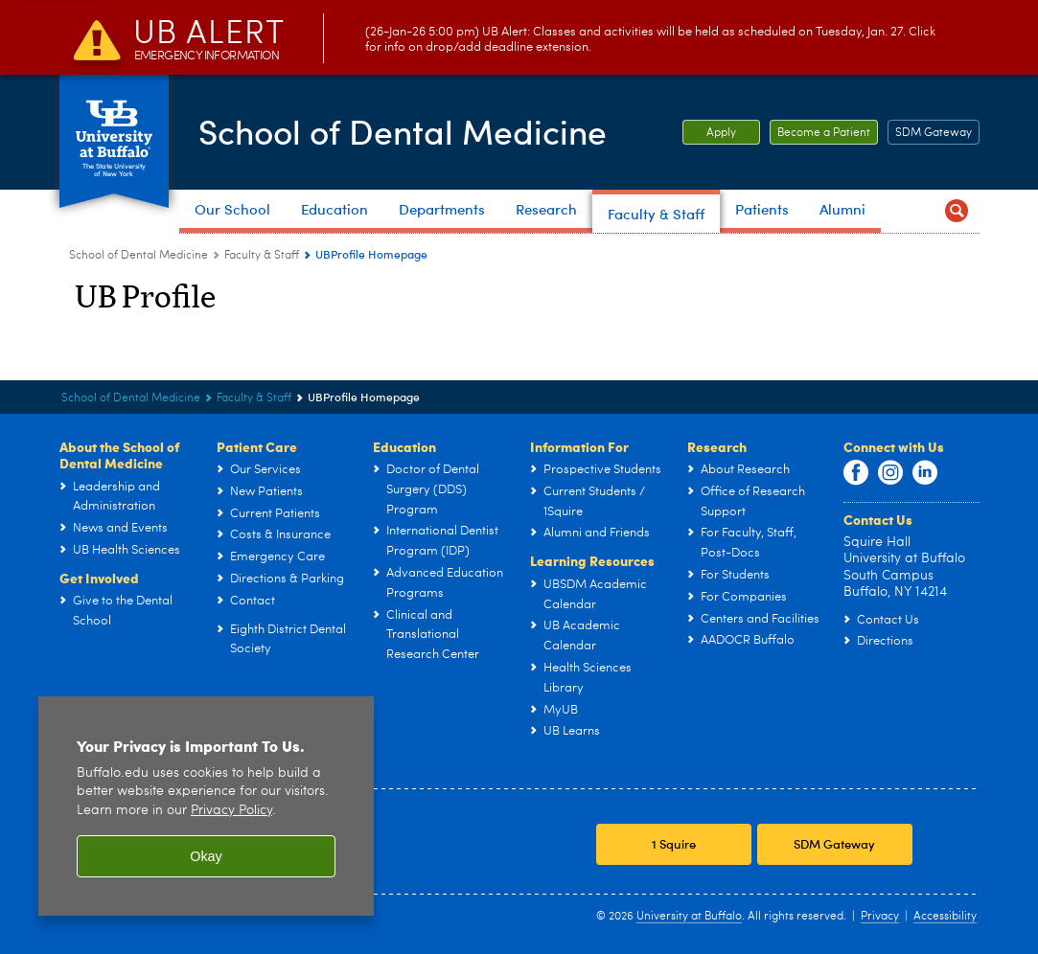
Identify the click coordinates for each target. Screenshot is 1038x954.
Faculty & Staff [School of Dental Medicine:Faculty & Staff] (261, 255)
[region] (206, 806)
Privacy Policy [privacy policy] (231, 811)
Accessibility (945, 916)
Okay (206, 856)
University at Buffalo (689, 916)
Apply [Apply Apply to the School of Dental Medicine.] (709, 133)
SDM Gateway (933, 133)
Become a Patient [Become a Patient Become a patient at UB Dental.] (820, 133)
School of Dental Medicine (407, 130)
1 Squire (674, 843)
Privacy (880, 916)
